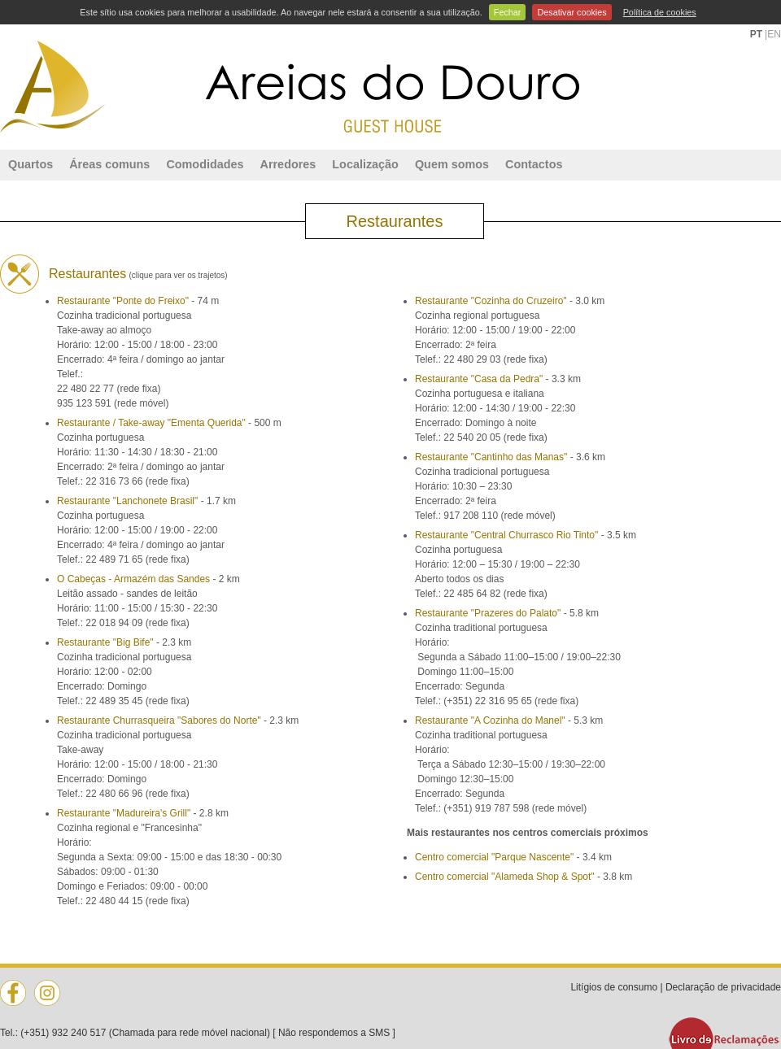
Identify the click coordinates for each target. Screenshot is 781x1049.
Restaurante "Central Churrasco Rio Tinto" (506, 535)
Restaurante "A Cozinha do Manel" (490, 720)
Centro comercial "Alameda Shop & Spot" (505, 876)
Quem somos (452, 164)
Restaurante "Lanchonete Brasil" (127, 501)
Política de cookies (659, 12)
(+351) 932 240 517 (63, 1032)
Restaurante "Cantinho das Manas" (491, 457)
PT (756, 34)
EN (774, 34)
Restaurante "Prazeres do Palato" (488, 613)
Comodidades (204, 164)
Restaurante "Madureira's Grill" (123, 813)
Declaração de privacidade (723, 987)
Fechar (507, 12)
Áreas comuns (109, 164)
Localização (365, 164)
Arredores (288, 164)
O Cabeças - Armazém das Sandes (133, 579)
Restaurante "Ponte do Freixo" (123, 301)
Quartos (30, 164)
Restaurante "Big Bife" (105, 642)
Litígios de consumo (613, 987)
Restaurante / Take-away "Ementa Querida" (151, 423)
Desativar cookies (571, 12)
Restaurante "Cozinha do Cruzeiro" (491, 301)
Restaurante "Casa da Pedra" (479, 379)
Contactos (533, 164)
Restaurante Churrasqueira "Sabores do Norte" (159, 720)
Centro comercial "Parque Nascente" (494, 857)
